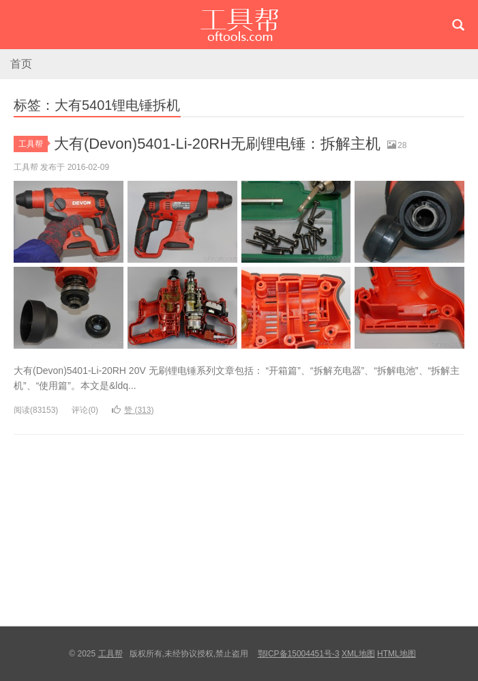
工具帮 (239, 24)
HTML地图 (396, 653)
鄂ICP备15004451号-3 (299, 653)
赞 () (132, 410)
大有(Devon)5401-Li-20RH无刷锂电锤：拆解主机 (217, 143)
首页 (21, 64)
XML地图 (358, 653)
